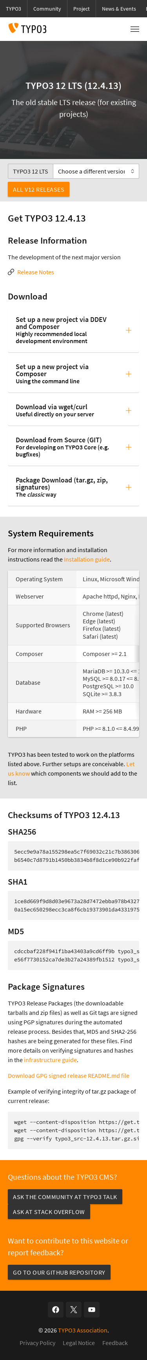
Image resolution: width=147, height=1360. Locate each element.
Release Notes (35, 272)
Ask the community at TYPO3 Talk (65, 1197)
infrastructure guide (50, 1060)
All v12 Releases (38, 189)
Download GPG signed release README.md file (68, 1075)
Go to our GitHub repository (59, 1272)
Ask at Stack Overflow (49, 1212)
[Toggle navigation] (135, 29)
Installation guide (87, 559)
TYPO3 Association (82, 1330)
